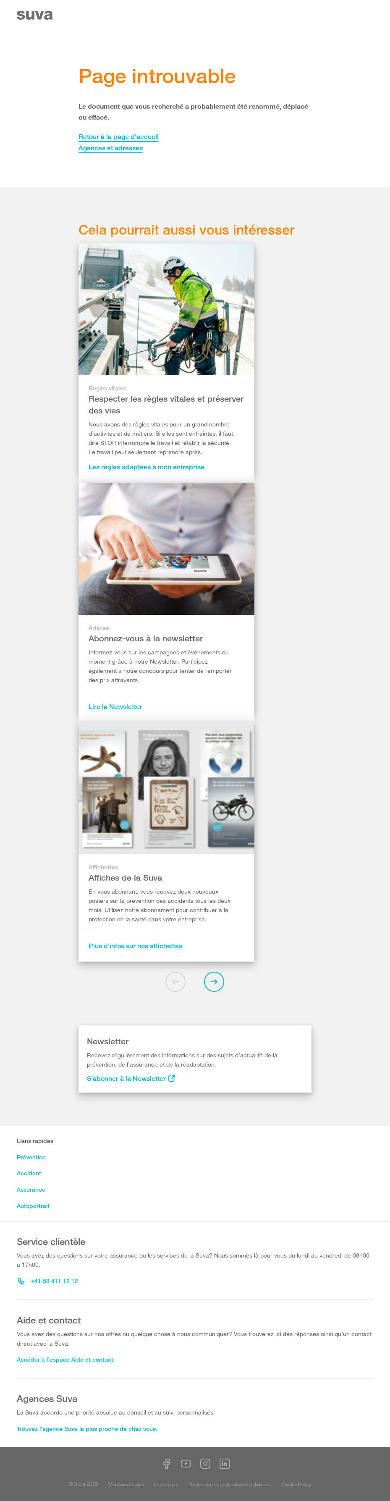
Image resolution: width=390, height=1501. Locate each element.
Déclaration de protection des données (230, 1484)
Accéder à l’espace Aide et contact (65, 1359)
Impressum (166, 1484)
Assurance (31, 1189)
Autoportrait (33, 1205)
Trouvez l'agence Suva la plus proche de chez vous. (87, 1428)
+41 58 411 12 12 (48, 1280)
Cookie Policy (296, 1484)
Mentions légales (126, 1484)
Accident (29, 1173)
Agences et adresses (111, 148)
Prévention (31, 1157)
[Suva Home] (35, 15)
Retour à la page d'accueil (119, 137)
